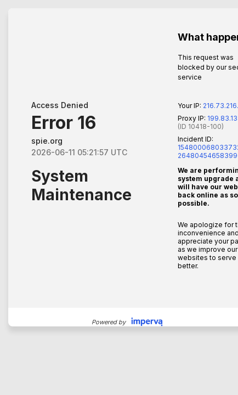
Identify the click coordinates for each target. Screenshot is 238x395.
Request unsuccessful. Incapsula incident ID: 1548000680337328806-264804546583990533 (119, 197)
